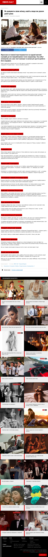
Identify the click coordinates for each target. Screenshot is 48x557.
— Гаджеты (23, 539)
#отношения (12, 266)
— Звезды (4, 541)
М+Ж (10, 538)
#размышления (30, 266)
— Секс (10, 542)
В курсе (4, 544)
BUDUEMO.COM (34, 547)
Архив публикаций (7, 546)
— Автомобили (24, 541)
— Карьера (31, 541)
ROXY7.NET (19, 544)
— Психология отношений (14, 541)
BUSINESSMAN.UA (34, 545)
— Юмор (10, 539)
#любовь (17, 266)
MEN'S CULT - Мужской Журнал (20, 264)
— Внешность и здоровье (34, 539)
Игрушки (23, 538)
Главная (2, 8)
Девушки (5, 538)
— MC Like (4, 539)
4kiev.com (18, 547)
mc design (36, 550)
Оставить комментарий (17, 270)
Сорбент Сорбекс (26, 552)
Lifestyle (31, 538)
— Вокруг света (32, 542)
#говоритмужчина (23, 266)
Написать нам (42, 554)
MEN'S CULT (19, 545)
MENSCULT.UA (33, 544)
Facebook (7, 49)
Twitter (18, 49)
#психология (6, 266)
